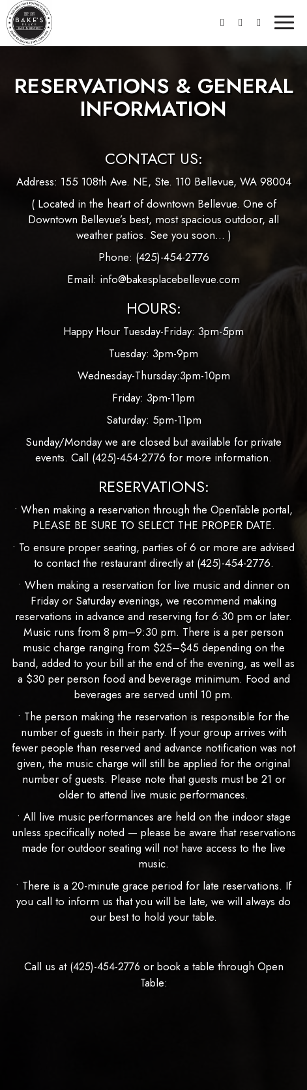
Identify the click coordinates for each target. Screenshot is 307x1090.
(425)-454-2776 (172, 257)
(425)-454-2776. (235, 563)
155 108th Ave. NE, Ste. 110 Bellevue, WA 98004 (176, 181)
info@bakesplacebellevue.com (170, 279)
